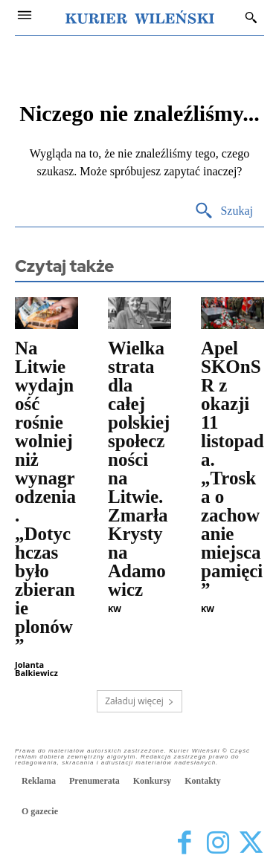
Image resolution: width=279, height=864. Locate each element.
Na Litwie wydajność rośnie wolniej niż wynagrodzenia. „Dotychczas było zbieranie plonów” (45, 496)
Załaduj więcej (139, 701)
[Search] (223, 211)
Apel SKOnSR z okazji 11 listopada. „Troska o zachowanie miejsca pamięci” (232, 469)
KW (114, 608)
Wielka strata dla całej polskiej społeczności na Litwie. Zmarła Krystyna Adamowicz (139, 469)
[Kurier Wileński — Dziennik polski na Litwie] (139, 17)
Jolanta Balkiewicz (36, 668)
